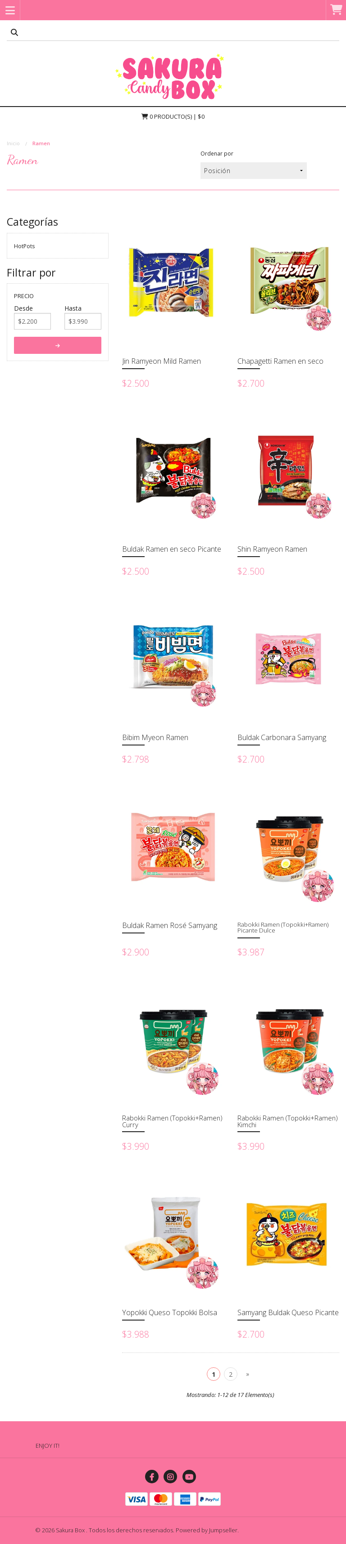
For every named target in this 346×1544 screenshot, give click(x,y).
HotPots (24, 246)
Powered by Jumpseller (206, 1530)
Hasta (73, 308)
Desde (23, 308)
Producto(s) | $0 (173, 116)
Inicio (13, 143)
